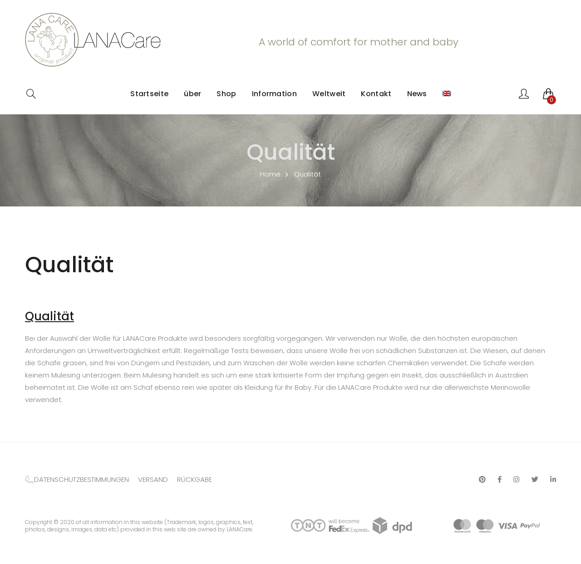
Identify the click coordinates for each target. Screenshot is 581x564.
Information (274, 93)
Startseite (149, 93)
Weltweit (328, 93)
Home (270, 174)
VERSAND (153, 479)
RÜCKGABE (194, 479)
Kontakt (376, 93)
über (192, 93)
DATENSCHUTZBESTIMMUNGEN (81, 479)
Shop (226, 93)
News (417, 93)
